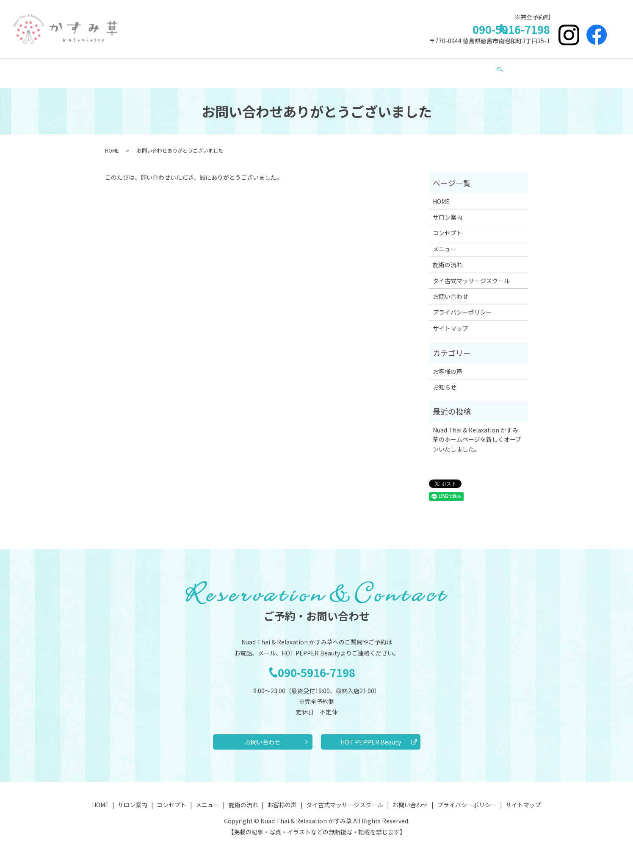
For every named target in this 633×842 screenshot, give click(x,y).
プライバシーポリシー (462, 304)
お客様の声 (343, 68)
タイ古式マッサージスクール (414, 68)
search (524, 69)
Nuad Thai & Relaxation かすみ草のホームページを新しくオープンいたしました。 (477, 431)
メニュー (251, 68)
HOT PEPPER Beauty (371, 736)
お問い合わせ (488, 68)
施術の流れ (295, 68)
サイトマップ (450, 320)
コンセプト (206, 68)
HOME (118, 68)
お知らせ (444, 379)
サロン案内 (159, 68)
